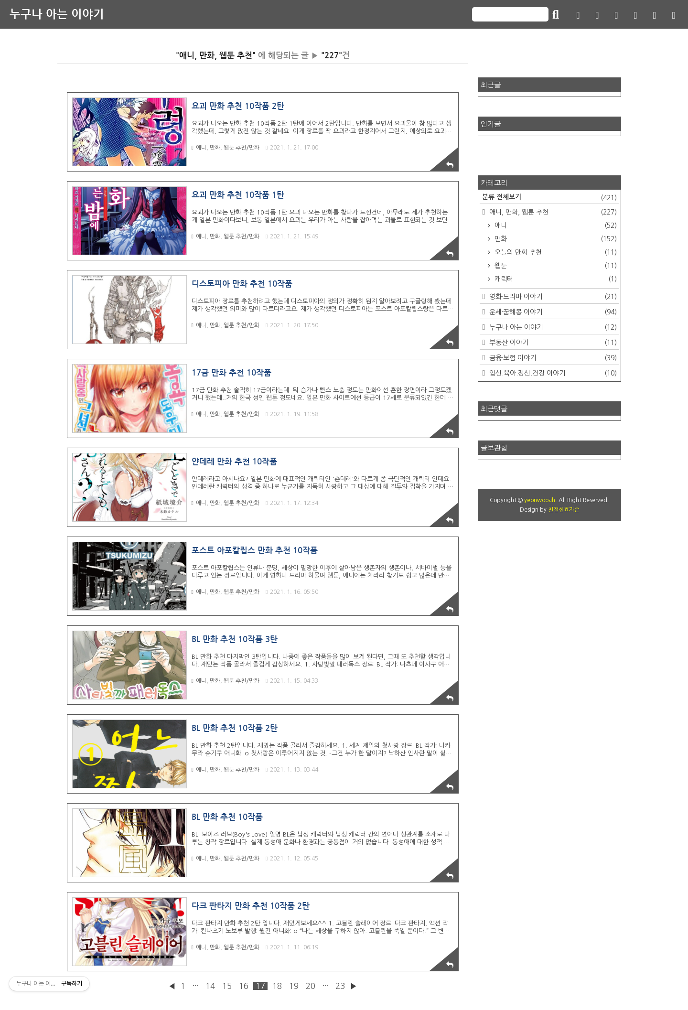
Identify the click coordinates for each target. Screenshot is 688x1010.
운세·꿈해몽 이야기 (552, 312)
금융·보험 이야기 (552, 358)
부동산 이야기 (552, 342)
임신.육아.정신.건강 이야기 (552, 373)
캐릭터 (555, 279)
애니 (555, 225)
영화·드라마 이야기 (552, 296)
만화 (555, 239)
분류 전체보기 (549, 197)
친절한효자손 (564, 510)
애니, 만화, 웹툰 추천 (552, 212)
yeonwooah (539, 500)
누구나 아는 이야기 (57, 14)
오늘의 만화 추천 (555, 252)
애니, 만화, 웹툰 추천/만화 (225, 147)
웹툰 (555, 265)
